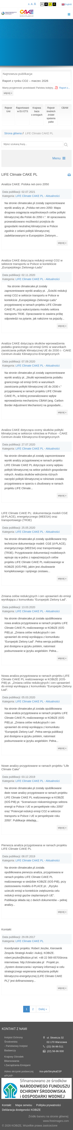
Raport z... (64, 87)
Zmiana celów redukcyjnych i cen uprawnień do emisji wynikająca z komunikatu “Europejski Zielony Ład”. (36, 597)
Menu (58, 158)
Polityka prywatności (48, 1105)
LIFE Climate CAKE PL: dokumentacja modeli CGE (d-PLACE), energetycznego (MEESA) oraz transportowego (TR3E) (34, 516)
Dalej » (43, 1009)
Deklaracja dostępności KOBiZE (21, 1109)
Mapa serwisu (23, 1105)
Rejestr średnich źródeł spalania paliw (51, 115)
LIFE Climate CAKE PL (30, 941)
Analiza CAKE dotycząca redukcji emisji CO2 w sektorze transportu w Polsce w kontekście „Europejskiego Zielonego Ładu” (31, 264)
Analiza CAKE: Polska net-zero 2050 (25, 184)
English (68, 4)
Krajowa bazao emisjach (36, 111)
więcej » (8, 93)
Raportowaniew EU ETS (22, 110)
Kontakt (6, 929)
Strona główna (13, 133)
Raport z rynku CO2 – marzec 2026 (25, 80)
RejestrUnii (8, 110)
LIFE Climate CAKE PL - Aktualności (38, 195)
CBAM (65, 108)
